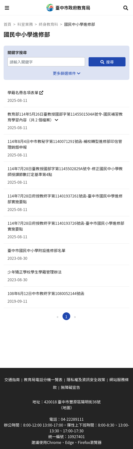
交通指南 (12, 379)
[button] (7, 7)
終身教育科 (48, 24)
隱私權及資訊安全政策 (86, 379)
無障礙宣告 (70, 387)
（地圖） (66, 407)
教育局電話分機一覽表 (43, 379)
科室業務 (25, 24)
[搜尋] (107, 61)
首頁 (7, 24)
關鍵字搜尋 (17, 52)
